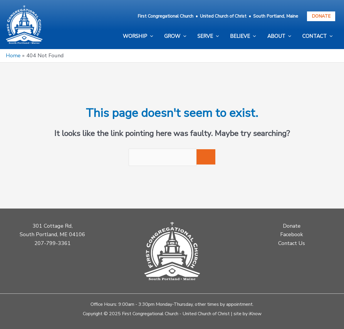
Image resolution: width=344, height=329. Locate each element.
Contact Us (291, 243)
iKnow (255, 313)
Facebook (291, 234)
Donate (321, 16)
